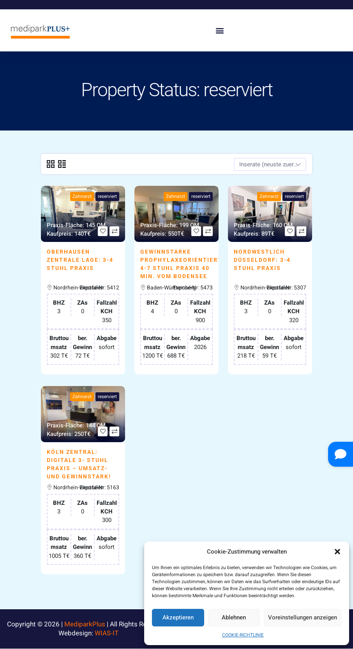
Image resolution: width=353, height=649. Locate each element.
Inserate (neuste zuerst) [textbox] (270, 164)
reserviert (107, 196)
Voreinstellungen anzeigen (302, 617)
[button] (337, 552)
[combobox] (270, 164)
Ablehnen (234, 617)
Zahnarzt (82, 196)
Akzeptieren (178, 617)
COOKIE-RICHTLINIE (243, 634)
